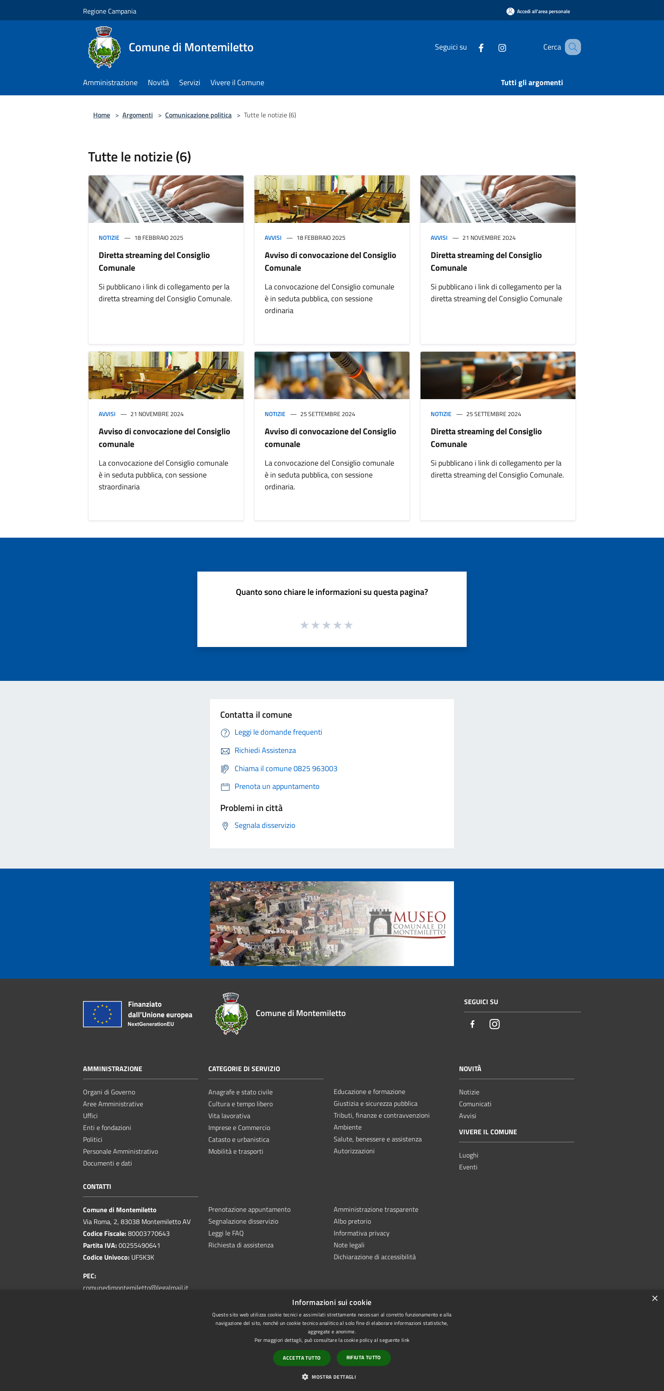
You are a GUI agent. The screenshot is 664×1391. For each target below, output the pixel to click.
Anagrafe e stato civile (240, 1092)
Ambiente (348, 1127)
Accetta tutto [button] (302, 1358)
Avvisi (273, 237)
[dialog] (332, 1340)
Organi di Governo (109, 1092)
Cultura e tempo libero (240, 1104)
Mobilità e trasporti (235, 1151)
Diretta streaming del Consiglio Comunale (154, 261)
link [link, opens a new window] (405, 1340)
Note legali (349, 1245)
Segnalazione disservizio (243, 1221)
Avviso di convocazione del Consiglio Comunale (330, 261)
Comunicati (475, 1104)
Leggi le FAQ (226, 1233)
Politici (92, 1139)
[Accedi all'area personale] (538, 11)
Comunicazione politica (198, 115)
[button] (332, 1376)
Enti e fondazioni (107, 1127)
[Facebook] (470, 47)
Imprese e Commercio (239, 1127)
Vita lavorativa (229, 1116)
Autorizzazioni (354, 1151)
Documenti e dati (107, 1163)
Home (101, 115)
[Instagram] (491, 47)
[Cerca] (571, 47)
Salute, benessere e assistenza (378, 1139)
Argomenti (137, 115)
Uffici (90, 1116)
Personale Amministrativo (120, 1151)
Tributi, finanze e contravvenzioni (382, 1115)
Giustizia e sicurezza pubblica (376, 1103)
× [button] (654, 1299)
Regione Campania (109, 11)
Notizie (109, 237)
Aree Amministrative (113, 1104)
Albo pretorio (352, 1221)
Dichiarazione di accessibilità (375, 1257)
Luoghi (469, 1155)
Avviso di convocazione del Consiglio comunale (164, 437)
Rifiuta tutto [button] (363, 1357)
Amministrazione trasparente (376, 1209)
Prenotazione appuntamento (249, 1209)
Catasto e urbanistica (238, 1139)
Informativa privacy (362, 1233)
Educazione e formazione (369, 1091)
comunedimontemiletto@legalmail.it (135, 1288)
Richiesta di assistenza (241, 1245)
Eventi (468, 1167)
